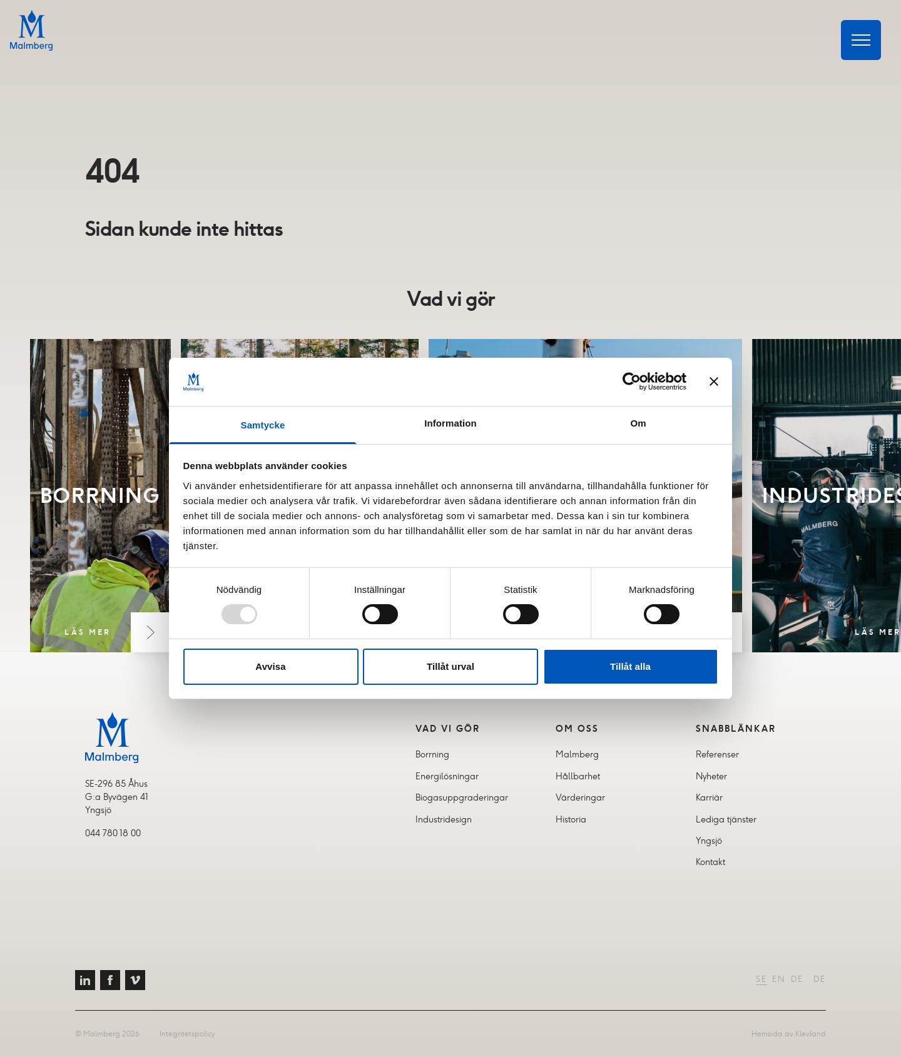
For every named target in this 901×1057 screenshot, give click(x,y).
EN (779, 979)
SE (761, 979)
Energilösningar (447, 776)
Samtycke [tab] (263, 425)
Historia (571, 819)
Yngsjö (709, 840)
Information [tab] (450, 423)
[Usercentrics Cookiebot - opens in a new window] (631, 381)
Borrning (432, 754)
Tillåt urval (450, 666)
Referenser (717, 754)
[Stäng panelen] (714, 381)
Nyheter (711, 776)
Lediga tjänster (726, 819)
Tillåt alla (630, 666)
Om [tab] (638, 423)
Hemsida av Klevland (788, 1033)
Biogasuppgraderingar (461, 797)
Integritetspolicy (187, 1033)
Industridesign (443, 819)
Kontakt (710, 861)
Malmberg (577, 754)
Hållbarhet (578, 776)
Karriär (709, 797)
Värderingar (580, 797)
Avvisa (270, 666)
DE (797, 979)
